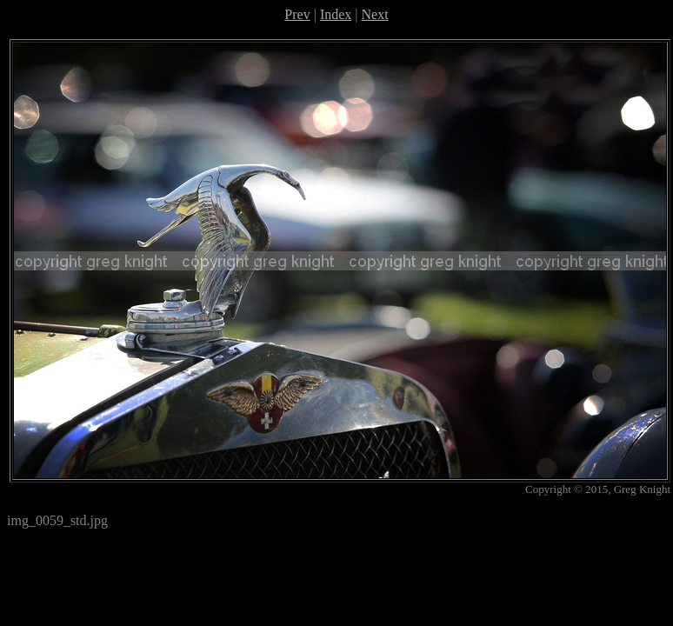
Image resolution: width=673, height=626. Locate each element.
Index (335, 14)
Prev (297, 14)
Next (375, 14)
